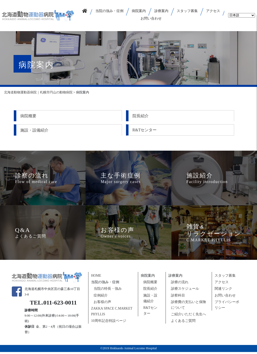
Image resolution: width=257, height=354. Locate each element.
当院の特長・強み (108, 290)
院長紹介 (107, 116)
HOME (96, 277)
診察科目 (178, 297)
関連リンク (223, 290)
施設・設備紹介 (190, 116)
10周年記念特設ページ (108, 323)
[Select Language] (241, 15)
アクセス (222, 284)
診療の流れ (179, 284)
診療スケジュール (185, 290)
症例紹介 (101, 297)
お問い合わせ (225, 297)
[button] (109, 12)
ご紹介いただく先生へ (188, 316)
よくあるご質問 (183, 323)
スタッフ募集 (225, 277)
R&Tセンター (33, 131)
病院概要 (29, 116)
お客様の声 (102, 304)
